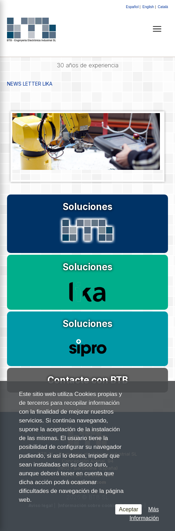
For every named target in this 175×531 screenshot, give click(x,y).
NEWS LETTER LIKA (29, 84)
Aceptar (128, 509)
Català (163, 7)
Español (132, 7)
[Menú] (157, 28)
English (148, 7)
